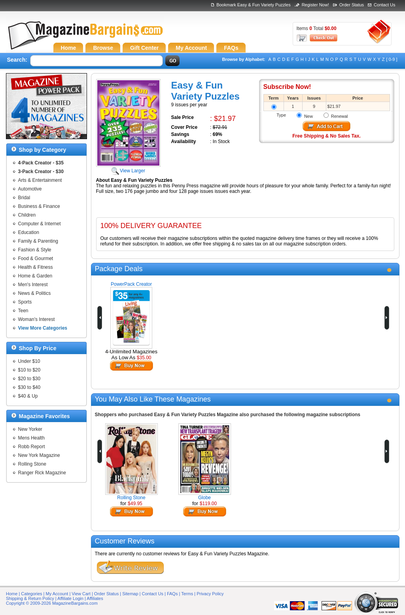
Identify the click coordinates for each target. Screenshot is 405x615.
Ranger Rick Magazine (42, 472)
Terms (187, 593)
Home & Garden (35, 276)
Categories (31, 593)
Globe (204, 497)
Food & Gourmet (35, 258)
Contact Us (384, 4)
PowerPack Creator (131, 284)
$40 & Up (28, 396)
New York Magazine (39, 455)
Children (27, 215)
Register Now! (315, 4)
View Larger (128, 168)
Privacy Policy (210, 593)
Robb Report (31, 446)
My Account (57, 593)
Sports (25, 302)
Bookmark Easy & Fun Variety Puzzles (253, 4)
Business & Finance (39, 206)
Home (11, 593)
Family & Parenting (38, 241)
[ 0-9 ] (391, 59)
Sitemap (130, 593)
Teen (23, 310)
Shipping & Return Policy (30, 598)
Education (28, 232)
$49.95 (135, 503)
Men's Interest (33, 284)
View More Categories (43, 328)
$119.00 (208, 503)
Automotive (30, 189)
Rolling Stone (32, 464)
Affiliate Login (70, 598)
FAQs (172, 593)
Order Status (351, 4)
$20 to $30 (29, 378)
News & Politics (34, 293)
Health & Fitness (35, 267)
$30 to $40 (29, 387)
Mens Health (31, 438)
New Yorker (30, 429)
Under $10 (29, 361)
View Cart (81, 593)
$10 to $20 (29, 370)
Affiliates (95, 598)
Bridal (24, 197)
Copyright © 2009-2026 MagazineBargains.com (52, 603)
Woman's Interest (36, 319)
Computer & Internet (39, 223)
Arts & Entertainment (40, 180)
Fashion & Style (34, 250)
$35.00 (144, 357)
